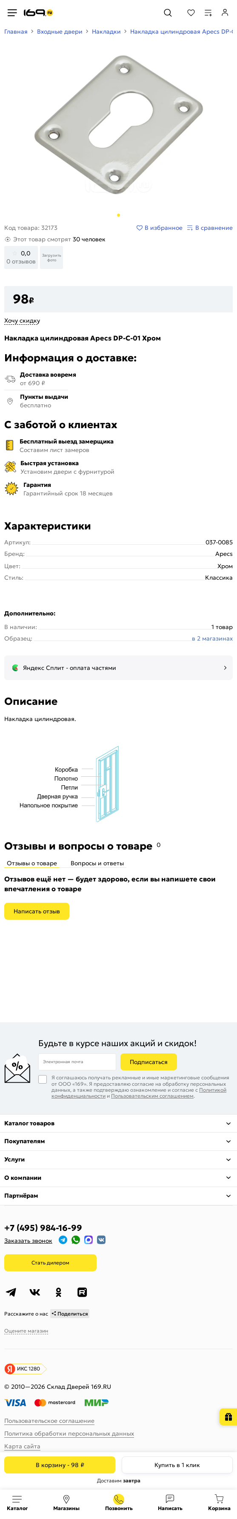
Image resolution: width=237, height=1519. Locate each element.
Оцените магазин (26, 1330)
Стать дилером (50, 1262)
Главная (16, 31)
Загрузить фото (51, 257)
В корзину (60, 1465)
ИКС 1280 (28, 1368)
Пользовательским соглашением (152, 1096)
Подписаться (149, 1062)
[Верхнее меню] (12, 12)
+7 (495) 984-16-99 (43, 1227)
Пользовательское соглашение (49, 1421)
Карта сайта (22, 1446)
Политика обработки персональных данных (69, 1433)
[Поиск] (167, 12)
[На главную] (38, 12)
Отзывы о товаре (32, 863)
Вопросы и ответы (97, 863)
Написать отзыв (37, 911)
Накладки (106, 31)
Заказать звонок (28, 1240)
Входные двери (60, 31)
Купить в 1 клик (177, 1465)
